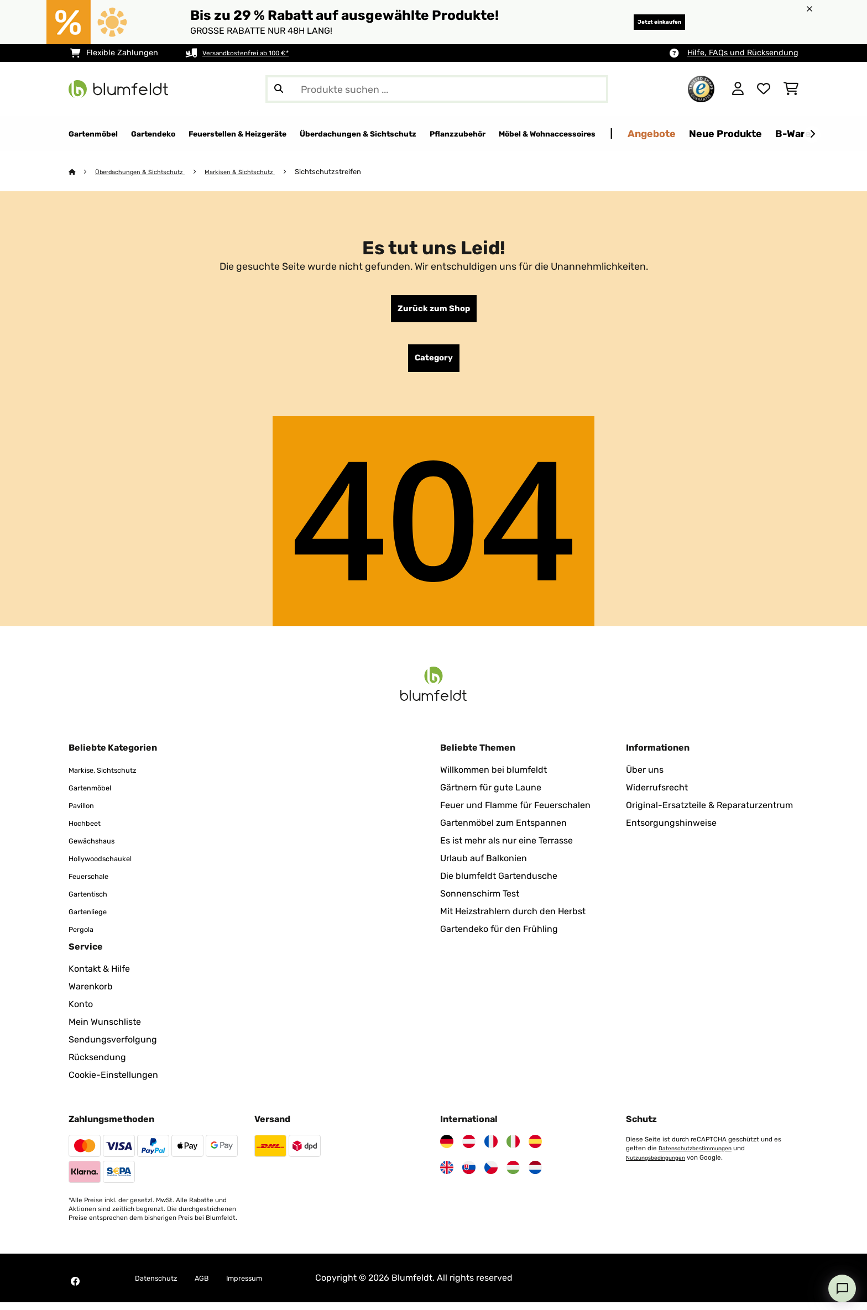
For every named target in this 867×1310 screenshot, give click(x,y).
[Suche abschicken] (278, 89)
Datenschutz (161, 1285)
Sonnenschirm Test (479, 901)
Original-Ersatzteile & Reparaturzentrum (709, 813)
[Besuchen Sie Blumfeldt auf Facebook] (75, 1289)
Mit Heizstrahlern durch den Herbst (513, 919)
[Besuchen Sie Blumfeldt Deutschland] (446, 1149)
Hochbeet (89, 830)
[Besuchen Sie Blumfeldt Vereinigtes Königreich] (446, 1175)
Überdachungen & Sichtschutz (149, 172)
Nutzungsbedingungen (661, 1164)
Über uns (645, 777)
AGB (215, 1285)
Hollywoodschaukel (109, 866)
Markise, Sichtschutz (111, 777)
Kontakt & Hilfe (99, 976)
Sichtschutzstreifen (354, 172)
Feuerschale (94, 883)
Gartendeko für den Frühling (499, 936)
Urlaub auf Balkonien (483, 866)
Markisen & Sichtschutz (261, 172)
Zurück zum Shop (433, 311)
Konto (81, 1012)
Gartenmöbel (95, 795)
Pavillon (85, 813)
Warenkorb (91, 994)
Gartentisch (93, 901)
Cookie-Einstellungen (113, 1082)
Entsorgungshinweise (671, 830)
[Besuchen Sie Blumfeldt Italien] (513, 1149)
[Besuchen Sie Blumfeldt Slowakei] (469, 1175)
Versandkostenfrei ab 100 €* (255, 52)
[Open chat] (842, 1288)
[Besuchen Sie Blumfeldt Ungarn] (513, 1175)
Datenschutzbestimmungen (701, 1156)
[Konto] (738, 89)
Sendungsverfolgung (113, 1047)
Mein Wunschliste (105, 1029)
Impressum (265, 1285)
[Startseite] (83, 172)
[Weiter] (812, 134)
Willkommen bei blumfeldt (493, 777)
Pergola (84, 936)
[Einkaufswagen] (791, 89)
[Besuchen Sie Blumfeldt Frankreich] (491, 1149)
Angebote (788, 133)
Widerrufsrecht (657, 795)
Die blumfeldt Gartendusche (498, 883)
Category (433, 364)
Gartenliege (93, 919)
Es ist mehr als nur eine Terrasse (506, 848)
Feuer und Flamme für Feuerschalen (515, 813)
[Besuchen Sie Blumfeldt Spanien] (535, 1149)
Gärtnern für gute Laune (490, 795)
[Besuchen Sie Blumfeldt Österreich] (469, 1149)
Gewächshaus (98, 848)
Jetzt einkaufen (644, 22)
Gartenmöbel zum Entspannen (503, 830)
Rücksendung (97, 1065)
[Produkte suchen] (436, 89)
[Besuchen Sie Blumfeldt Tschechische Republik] (491, 1175)
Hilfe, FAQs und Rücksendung (742, 52)
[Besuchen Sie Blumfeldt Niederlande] (535, 1175)
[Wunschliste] (763, 89)
